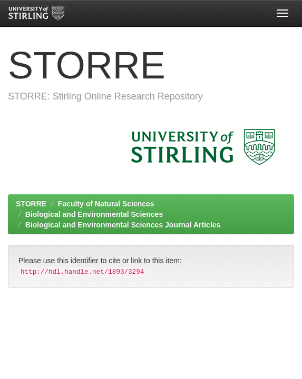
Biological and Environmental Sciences (94, 214)
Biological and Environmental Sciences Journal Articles (123, 225)
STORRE (31, 204)
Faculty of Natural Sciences (106, 204)
